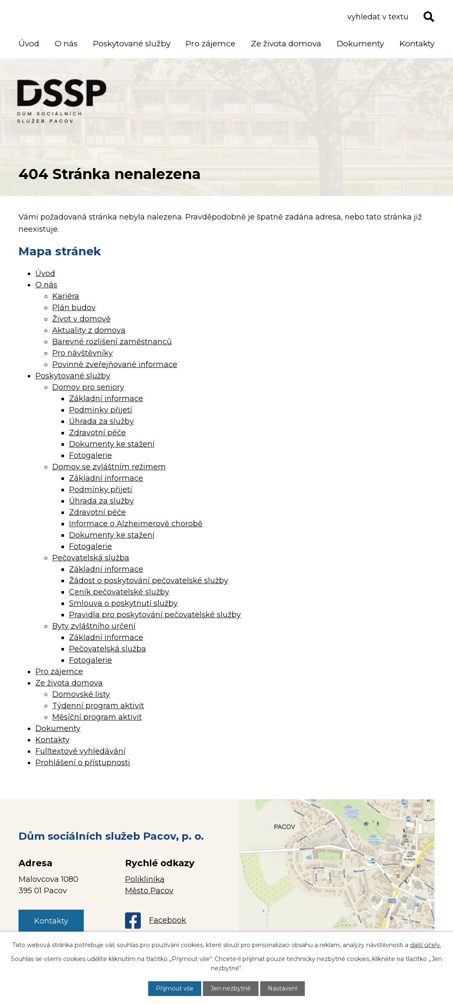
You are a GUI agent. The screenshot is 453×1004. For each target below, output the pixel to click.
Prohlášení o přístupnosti (82, 762)
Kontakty (417, 43)
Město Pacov (149, 890)
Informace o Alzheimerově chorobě (136, 523)
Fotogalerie (90, 455)
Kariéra (65, 296)
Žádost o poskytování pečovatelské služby (148, 580)
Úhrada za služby (101, 421)
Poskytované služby (132, 43)
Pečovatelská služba (90, 557)
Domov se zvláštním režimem (109, 466)
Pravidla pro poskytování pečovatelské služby (155, 614)
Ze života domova (286, 43)
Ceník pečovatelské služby (119, 592)
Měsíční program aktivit (97, 717)
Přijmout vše (175, 988)
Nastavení (282, 988)
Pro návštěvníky (82, 353)
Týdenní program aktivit (98, 705)
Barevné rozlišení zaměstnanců (112, 341)
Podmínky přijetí (100, 410)
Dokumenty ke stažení (112, 444)
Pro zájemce (210, 43)
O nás (66, 43)
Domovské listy (81, 694)
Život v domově (81, 319)
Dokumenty (360, 43)
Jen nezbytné (231, 988)
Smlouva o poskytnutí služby (123, 603)
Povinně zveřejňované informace (114, 364)
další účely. (425, 945)
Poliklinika (145, 879)
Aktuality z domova (88, 330)
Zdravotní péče (97, 432)
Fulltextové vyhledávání (80, 751)
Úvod (29, 43)
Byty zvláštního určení (94, 626)
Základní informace (106, 398)
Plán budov (74, 307)
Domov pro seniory (88, 387)
